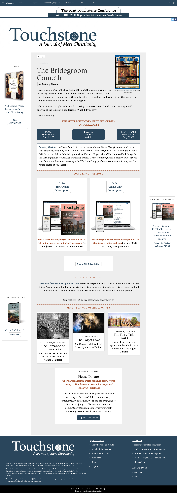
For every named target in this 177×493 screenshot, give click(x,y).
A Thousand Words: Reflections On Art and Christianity (15, 109)
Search (95, 3)
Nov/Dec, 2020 (128, 90)
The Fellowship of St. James (83, 489)
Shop (94, 462)
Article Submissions (101, 449)
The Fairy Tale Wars (124, 336)
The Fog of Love (88, 340)
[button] (53, 3)
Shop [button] (84, 3)
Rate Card (138, 472)
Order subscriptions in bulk (58, 283)
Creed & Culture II (14, 330)
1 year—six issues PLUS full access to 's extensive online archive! (162, 232)
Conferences (23, 3)
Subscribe (96, 457)
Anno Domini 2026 (100, 453)
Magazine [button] (36, 3)
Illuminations (42, 63)
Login (171, 3)
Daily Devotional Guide (103, 445)
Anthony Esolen (47, 147)
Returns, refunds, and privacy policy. (88, 491)
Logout (95, 466)
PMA (136, 476)
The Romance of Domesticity (53, 347)
